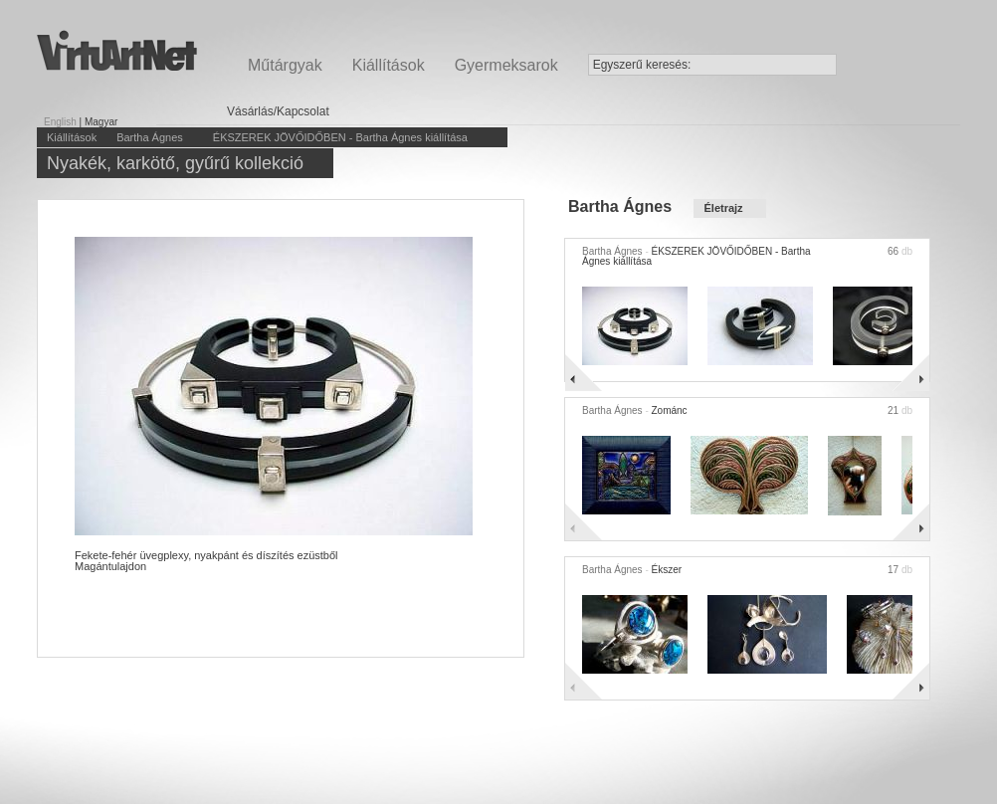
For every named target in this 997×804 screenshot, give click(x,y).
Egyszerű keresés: (642, 65)
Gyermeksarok (506, 65)
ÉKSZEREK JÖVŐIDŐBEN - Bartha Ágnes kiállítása (340, 137)
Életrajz (722, 208)
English (60, 121)
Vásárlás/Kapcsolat (278, 111)
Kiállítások (388, 65)
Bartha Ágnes (149, 137)
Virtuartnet (117, 50)
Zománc (669, 410)
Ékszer (666, 569)
